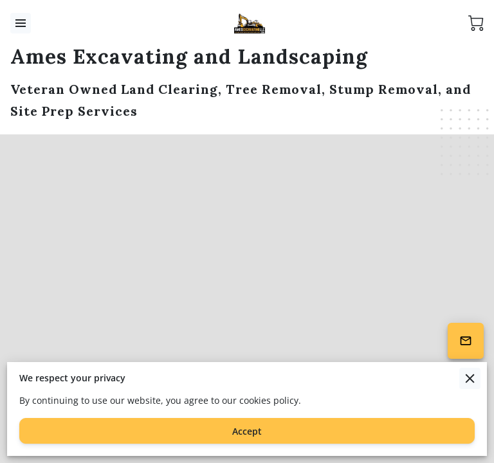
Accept (247, 431)
